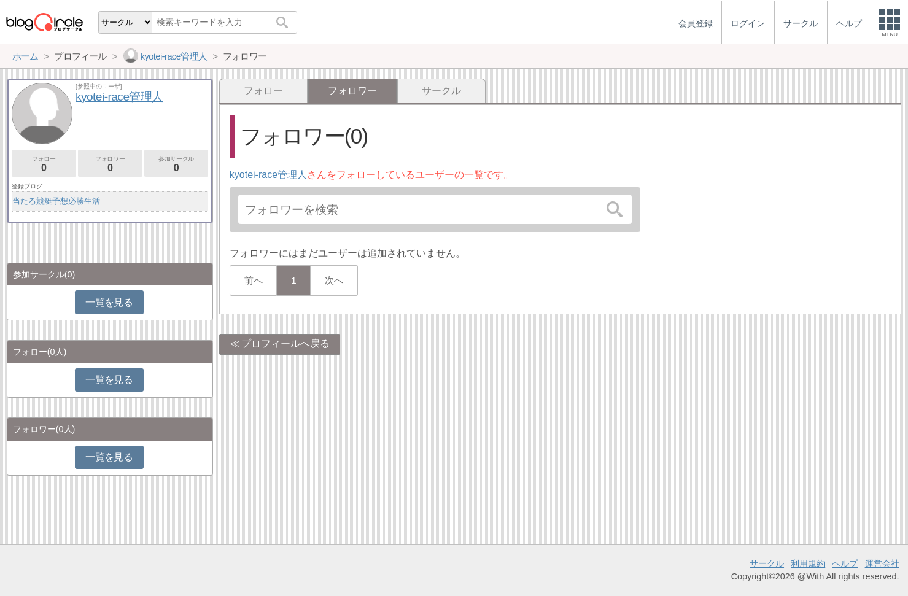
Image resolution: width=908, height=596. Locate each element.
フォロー (263, 90)
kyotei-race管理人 (268, 174)
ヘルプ (845, 563)
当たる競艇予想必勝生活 (56, 201)
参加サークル (176, 164)
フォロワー (110, 164)
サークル (441, 90)
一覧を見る (109, 302)
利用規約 (808, 563)
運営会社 (882, 563)
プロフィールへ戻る (285, 343)
